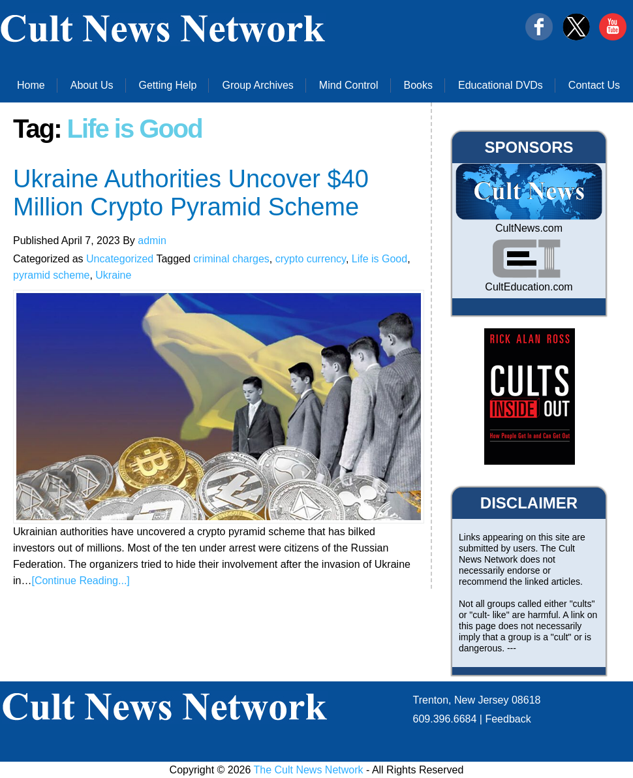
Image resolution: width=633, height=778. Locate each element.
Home (31, 85)
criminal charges (231, 258)
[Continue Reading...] (80, 580)
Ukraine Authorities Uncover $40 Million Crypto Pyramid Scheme (191, 193)
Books (418, 85)
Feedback (508, 718)
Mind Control (348, 85)
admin (152, 240)
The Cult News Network (308, 769)
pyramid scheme (51, 275)
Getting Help (168, 85)
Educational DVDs (500, 85)
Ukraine (113, 275)
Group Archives (257, 85)
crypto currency (310, 258)
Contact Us (594, 85)
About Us (92, 85)
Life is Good (379, 258)
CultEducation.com (528, 286)
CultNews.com (529, 228)
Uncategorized (119, 258)
